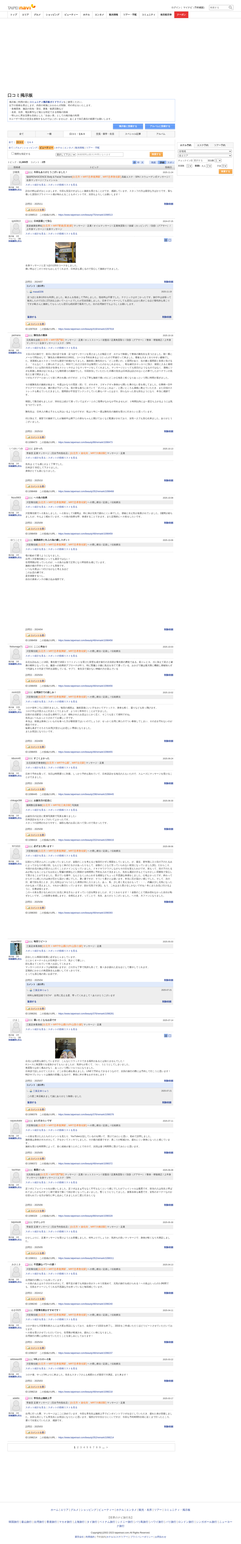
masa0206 (38, 291)
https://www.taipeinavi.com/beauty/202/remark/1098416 (86, 840)
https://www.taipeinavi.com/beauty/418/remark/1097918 (86, 329)
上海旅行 (79, 1521)
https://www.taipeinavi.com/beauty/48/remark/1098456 (85, 686)
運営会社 (79, 1537)
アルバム (160, 134)
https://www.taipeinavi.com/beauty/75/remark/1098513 (85, 215)
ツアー (158, 1509)
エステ (117, 1537)
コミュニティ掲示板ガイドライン (46, 102)
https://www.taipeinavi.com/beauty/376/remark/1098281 (86, 1013)
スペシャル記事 (133, 134)
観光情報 (113, 14)
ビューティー (71, 14)
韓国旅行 (14, 1521)
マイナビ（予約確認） (194, 7)
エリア (25, 14)
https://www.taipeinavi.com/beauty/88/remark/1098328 (85, 1216)
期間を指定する (22, 154)
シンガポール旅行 (206, 1521)
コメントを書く (38, 209)
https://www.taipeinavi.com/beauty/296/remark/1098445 (86, 794)
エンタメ (99, 14)
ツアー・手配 (130, 14)
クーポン (181, 14)
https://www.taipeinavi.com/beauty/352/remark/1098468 (86, 491)
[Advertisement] (120, 28)
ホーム (55, 1509)
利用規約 (90, 1537)
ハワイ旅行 (157, 1521)
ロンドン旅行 (186, 1521)
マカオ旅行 (65, 1521)
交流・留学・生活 (105, 134)
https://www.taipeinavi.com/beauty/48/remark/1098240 (85, 1304)
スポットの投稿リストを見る (62, 184)
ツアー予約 (219, 145)
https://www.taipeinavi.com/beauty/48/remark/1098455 (85, 752)
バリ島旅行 (141, 1521)
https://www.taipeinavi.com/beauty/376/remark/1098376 (86, 1114)
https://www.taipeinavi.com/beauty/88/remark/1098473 (85, 442)
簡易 (153, 162)
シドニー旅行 (125, 1521)
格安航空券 (166, 14)
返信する (31, 317)
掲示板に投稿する (128, 126)
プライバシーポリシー (141, 1537)
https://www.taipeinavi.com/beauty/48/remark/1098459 (85, 533)
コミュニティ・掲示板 (177, 1509)
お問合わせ (160, 1537)
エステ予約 (202, 145)
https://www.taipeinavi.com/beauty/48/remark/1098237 (85, 1353)
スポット (170, 162)
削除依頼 (168, 204)
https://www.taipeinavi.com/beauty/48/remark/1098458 (85, 640)
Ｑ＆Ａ (30, 142)
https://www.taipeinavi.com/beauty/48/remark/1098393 (85, 912)
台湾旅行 (39, 1521)
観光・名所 (145, 1509)
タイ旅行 (92, 1521)
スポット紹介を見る (35, 184)
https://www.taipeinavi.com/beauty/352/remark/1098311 (86, 1258)
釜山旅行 (26, 1521)
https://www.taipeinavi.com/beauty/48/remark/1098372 (85, 1163)
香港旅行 (52, 1521)
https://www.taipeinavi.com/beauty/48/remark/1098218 (85, 1391)
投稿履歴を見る (15, 190)
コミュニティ (148, 14)
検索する (156, 154)
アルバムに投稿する (160, 126)
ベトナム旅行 (107, 1521)
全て (21, 134)
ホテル (86, 14)
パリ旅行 (171, 1521)
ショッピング (52, 14)
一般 (49, 134)
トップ (13, 14)
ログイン (175, 7)
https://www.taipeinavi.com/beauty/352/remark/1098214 (86, 1437)
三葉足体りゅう (41, 990)
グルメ (37, 14)
